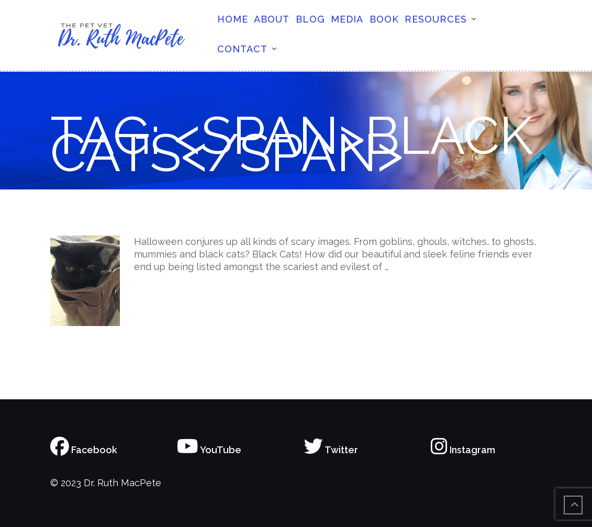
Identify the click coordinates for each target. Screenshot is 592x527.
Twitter (331, 449)
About (271, 19)
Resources (436, 19)
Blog (310, 19)
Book (384, 19)
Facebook (83, 449)
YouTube (209, 449)
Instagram (463, 449)
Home (232, 19)
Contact (242, 48)
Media (347, 19)
